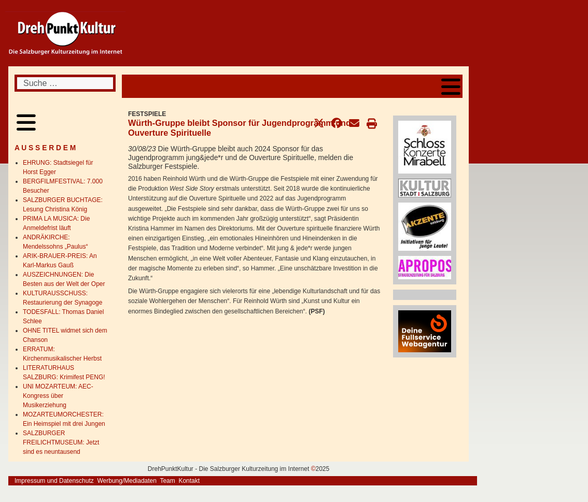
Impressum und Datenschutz (54, 480)
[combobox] (65, 83)
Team (167, 480)
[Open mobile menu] (451, 86)
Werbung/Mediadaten (127, 480)
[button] (319, 123)
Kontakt (189, 480)
